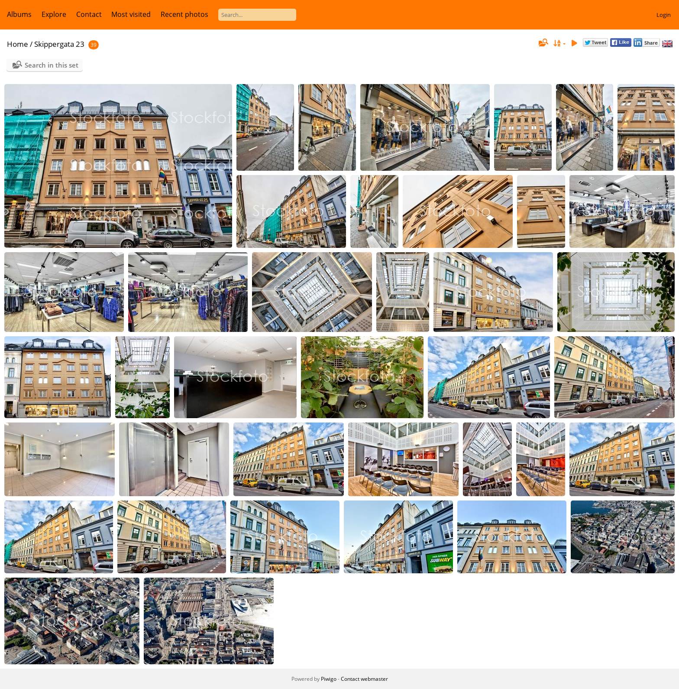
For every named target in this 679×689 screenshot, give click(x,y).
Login (663, 15)
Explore (54, 14)
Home (17, 44)
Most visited (131, 14)
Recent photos (184, 14)
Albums (19, 14)
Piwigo (328, 678)
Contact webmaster (364, 678)
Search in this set (51, 65)
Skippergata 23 (59, 44)
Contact (89, 14)
